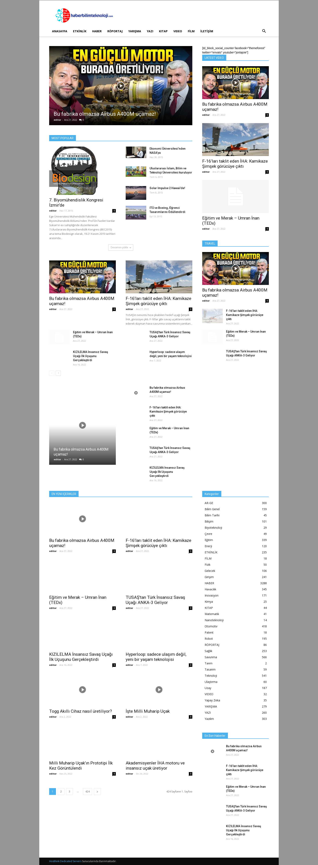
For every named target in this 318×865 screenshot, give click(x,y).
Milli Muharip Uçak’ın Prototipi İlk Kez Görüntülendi (81, 766)
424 (87, 791)
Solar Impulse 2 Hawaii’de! (167, 188)
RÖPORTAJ (115, 31)
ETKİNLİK (79, 31)
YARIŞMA (134, 31)
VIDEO (177, 31)
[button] (264, 32)
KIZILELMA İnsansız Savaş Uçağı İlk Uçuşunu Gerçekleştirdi (90, 356)
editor (57, 119)
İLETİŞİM (206, 31)
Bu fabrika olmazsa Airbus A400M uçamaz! (105, 114)
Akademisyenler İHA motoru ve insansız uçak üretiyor (155, 766)
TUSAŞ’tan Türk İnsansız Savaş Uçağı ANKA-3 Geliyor (155, 600)
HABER (97, 31)
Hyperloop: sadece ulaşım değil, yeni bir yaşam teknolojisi (156, 657)
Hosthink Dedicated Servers (65, 861)
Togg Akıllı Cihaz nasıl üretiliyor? (80, 711)
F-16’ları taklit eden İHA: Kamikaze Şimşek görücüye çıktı (158, 301)
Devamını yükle (121, 247)
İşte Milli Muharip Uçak (148, 711)
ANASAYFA (59, 31)
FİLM (191, 31)
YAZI (150, 31)
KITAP (163, 31)
